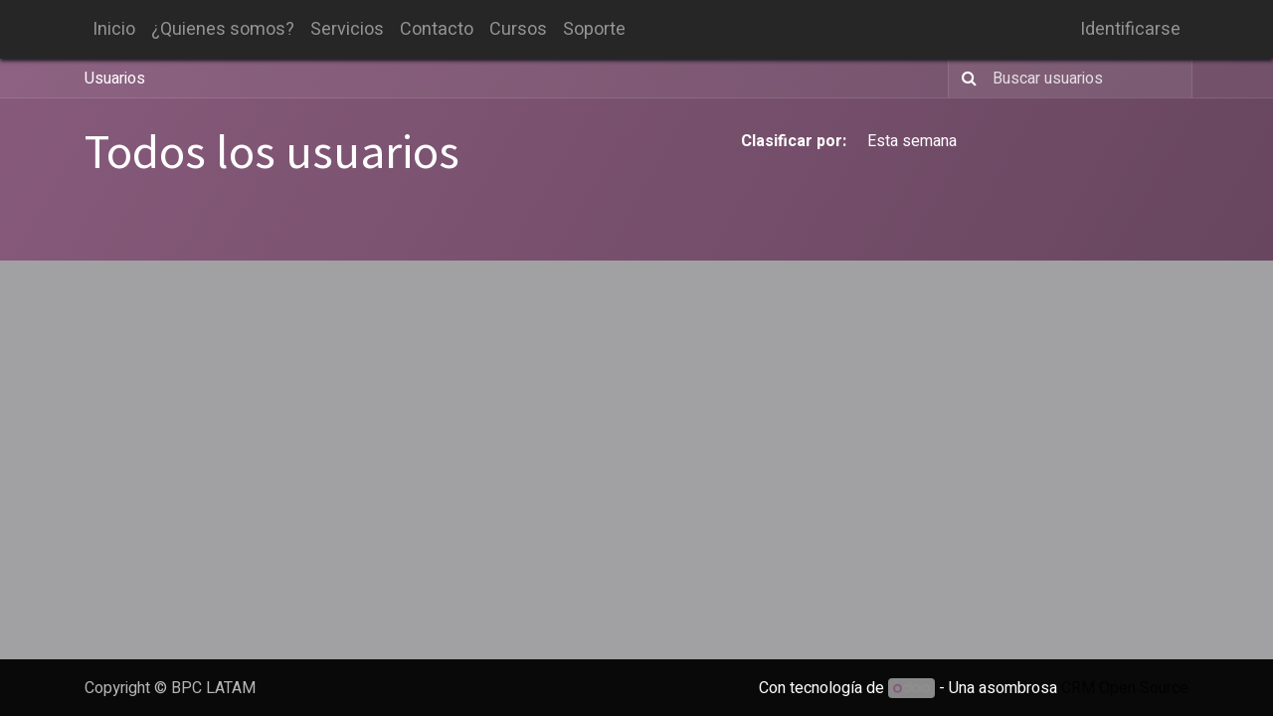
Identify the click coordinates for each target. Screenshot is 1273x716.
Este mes (1015, 141)
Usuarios (115, 78)
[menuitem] (114, 29)
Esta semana (912, 141)
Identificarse (1130, 29)
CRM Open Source (1124, 688)
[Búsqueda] (965, 78)
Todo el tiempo (1124, 141)
